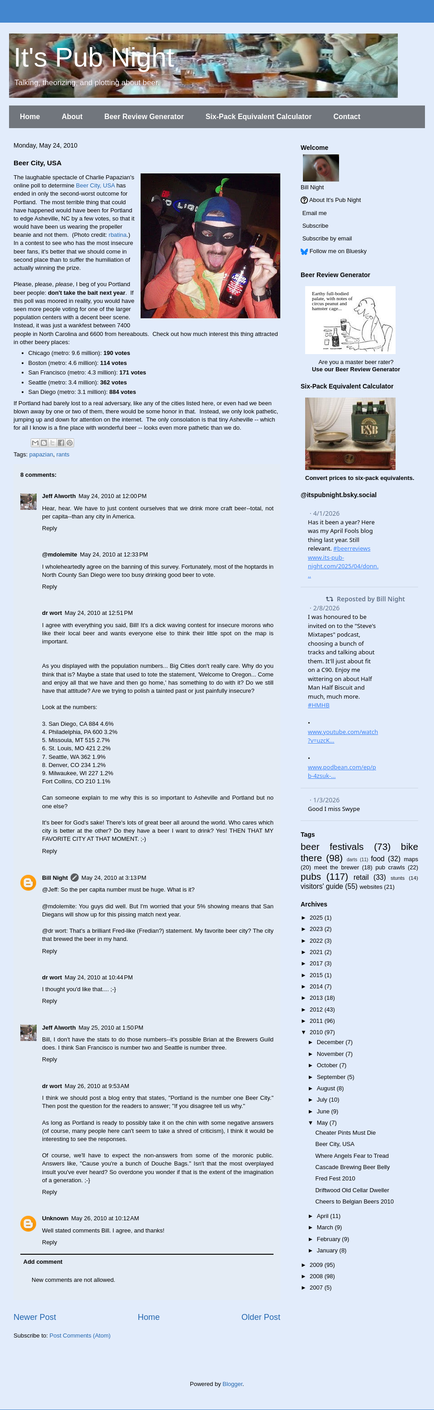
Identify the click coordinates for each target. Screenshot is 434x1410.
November (331, 1053)
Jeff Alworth (59, 496)
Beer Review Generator (144, 116)
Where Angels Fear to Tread (352, 1155)
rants (63, 454)
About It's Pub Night (335, 200)
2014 (317, 986)
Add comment (43, 1261)
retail (361, 877)
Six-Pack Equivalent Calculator (259, 116)
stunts (398, 878)
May (323, 1122)
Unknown (55, 1218)
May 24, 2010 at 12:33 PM (114, 554)
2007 (317, 1287)
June (324, 1111)
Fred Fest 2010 (335, 1178)
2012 (317, 1009)
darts (352, 859)
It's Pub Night (94, 57)
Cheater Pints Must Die (345, 1132)
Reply (49, 528)
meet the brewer (336, 867)
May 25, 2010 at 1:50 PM (111, 1027)
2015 (317, 975)
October (328, 1065)
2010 (317, 1032)
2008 (317, 1276)
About (71, 116)
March (326, 1227)
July (323, 1099)
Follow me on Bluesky (338, 251)
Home (30, 116)
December (331, 1042)
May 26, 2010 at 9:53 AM (97, 1086)
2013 (317, 997)
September (332, 1077)
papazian (41, 454)
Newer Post (35, 1317)
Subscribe (315, 225)
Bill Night (55, 877)
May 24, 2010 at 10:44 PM (99, 977)
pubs (311, 876)
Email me (314, 213)
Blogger (232, 1384)
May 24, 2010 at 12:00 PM (113, 496)
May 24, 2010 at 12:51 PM (99, 612)
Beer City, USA (95, 185)
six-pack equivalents (384, 478)
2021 (317, 952)
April (323, 1216)
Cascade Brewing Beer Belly (352, 1167)
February (329, 1239)
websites (370, 886)
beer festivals (332, 846)
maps (411, 859)
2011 (317, 1020)
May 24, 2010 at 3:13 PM (113, 877)
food (377, 859)
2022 (317, 940)
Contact (346, 116)
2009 (317, 1264)
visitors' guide (322, 886)
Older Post (260, 1317)
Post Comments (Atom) (80, 1335)
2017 (317, 963)
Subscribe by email (327, 238)
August (327, 1088)
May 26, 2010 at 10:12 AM (105, 1218)
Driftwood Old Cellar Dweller (352, 1190)
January (328, 1250)
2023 (317, 929)
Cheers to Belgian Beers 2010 (354, 1201)
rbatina (117, 234)
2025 (317, 917)
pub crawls (390, 867)
